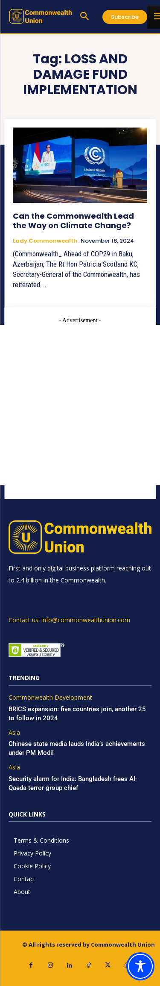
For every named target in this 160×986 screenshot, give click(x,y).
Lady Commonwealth (45, 241)
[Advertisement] (80, 405)
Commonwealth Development (50, 697)
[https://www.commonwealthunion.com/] (41, 16)
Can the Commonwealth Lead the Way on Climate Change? (73, 221)
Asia (14, 733)
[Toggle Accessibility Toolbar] (140, 966)
